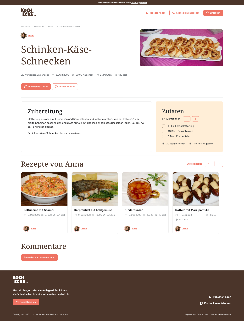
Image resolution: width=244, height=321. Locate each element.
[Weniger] (186, 118)
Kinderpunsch (134, 210)
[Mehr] (195, 118)
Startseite (25, 26)
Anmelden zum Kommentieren (39, 257)
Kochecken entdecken (185, 12)
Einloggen (213, 12)
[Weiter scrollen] (219, 164)
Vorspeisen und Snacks (37, 75)
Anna (50, 26)
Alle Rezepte (194, 163)
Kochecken (39, 26)
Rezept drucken (65, 86)
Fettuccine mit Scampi (39, 210)
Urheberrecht (225, 314)
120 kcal (122, 75)
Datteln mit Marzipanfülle (192, 210)
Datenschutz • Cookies (207, 314)
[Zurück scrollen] (209, 164)
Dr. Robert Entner (37, 314)
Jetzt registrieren (139, 2)
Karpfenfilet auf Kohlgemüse (93, 210)
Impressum (190, 314)
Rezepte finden (155, 12)
